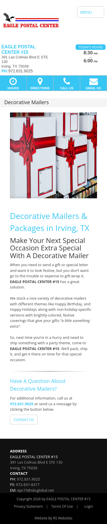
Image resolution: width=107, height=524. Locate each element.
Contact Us (24, 419)
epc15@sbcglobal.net (35, 490)
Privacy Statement (28, 506)
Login (88, 506)
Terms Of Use (62, 506)
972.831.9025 (21, 403)
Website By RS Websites (53, 518)
